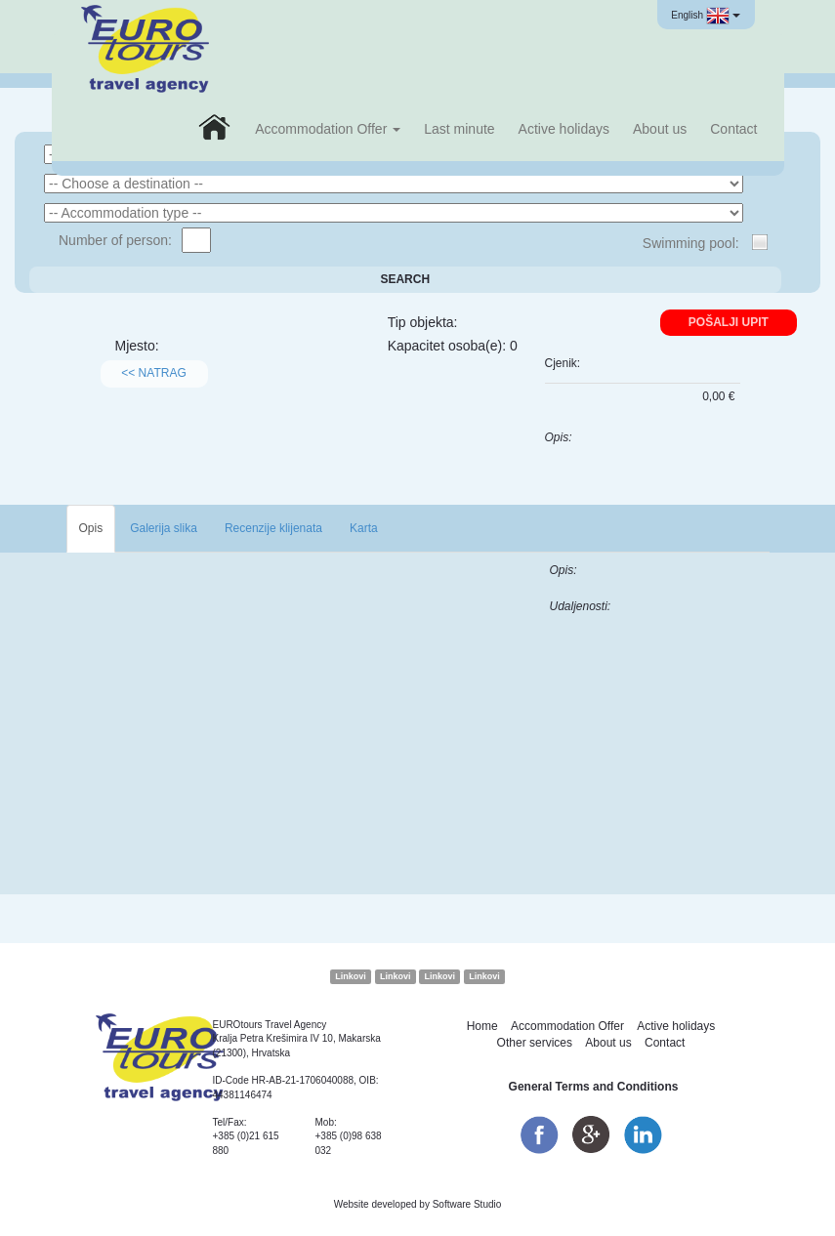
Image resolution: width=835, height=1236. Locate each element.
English (705, 15)
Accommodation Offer (327, 129)
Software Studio (467, 1204)
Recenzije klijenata (273, 528)
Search (405, 279)
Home (482, 1026)
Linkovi (350, 976)
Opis (91, 528)
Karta (364, 528)
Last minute (459, 129)
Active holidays (564, 129)
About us (660, 129)
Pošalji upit (729, 322)
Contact (733, 129)
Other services (534, 1043)
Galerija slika (163, 528)
